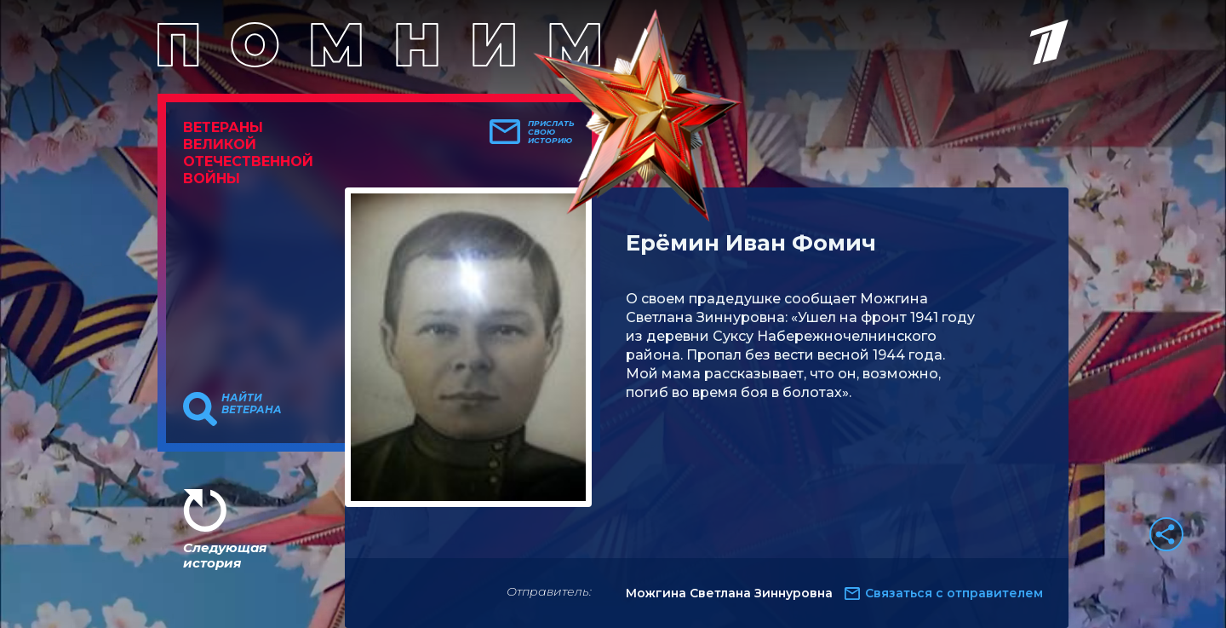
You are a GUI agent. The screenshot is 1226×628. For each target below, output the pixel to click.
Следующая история (224, 555)
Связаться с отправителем (954, 593)
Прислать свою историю (551, 132)
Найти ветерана (251, 404)
